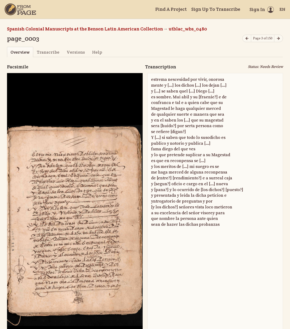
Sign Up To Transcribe (215, 9)
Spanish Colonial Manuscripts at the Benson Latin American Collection (85, 29)
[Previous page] (246, 38)
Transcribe (48, 52)
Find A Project (171, 9)
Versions (76, 52)
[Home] (20, 9)
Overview (20, 52)
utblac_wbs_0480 (188, 29)
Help (97, 52)
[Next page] (278, 38)
